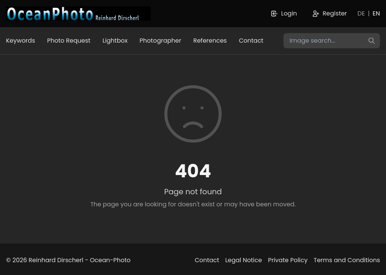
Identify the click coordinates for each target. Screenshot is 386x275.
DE (361, 13)
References (210, 40)
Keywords (20, 40)
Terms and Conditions (347, 260)
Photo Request (68, 40)
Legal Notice (243, 260)
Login (284, 13)
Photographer (160, 40)
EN (376, 13)
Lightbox (115, 40)
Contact (251, 40)
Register (329, 13)
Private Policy (288, 260)
